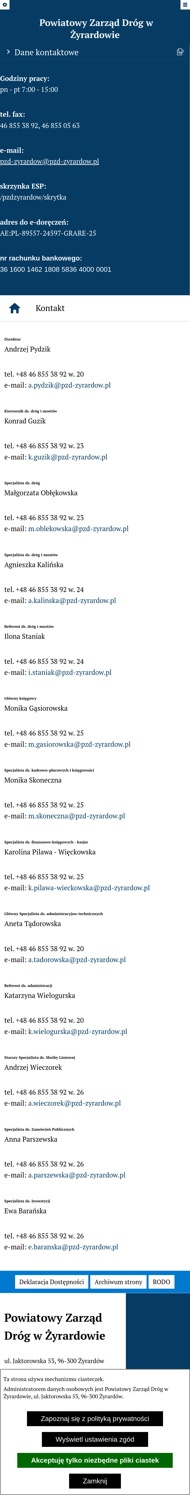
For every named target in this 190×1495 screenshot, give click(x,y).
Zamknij (95, 1481)
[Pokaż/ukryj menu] (185, 5)
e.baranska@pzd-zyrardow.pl (73, 1246)
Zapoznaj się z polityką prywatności (95, 1418)
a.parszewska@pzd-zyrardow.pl (77, 1174)
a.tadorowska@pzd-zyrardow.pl (77, 959)
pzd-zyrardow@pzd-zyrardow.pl (49, 161)
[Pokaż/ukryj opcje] (5, 5)
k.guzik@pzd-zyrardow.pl (68, 456)
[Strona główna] (14, 308)
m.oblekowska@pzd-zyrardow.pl (78, 528)
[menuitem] (52, 1282)
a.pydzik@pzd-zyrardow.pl (69, 385)
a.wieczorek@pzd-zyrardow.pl (74, 1103)
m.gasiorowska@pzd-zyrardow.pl (79, 744)
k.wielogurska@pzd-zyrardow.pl (77, 1031)
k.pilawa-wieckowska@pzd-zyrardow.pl (89, 887)
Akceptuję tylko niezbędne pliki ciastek (95, 1460)
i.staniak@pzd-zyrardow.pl (70, 672)
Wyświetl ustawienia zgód (95, 1439)
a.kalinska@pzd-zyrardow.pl (72, 600)
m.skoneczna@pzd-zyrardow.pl (76, 815)
